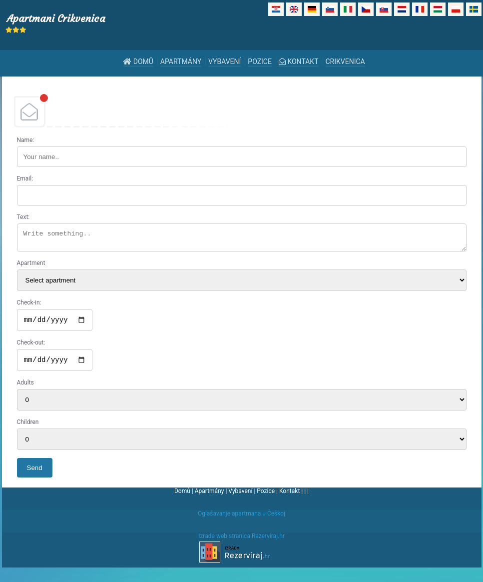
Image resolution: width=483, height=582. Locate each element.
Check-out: (31, 347)
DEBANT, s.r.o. (242, 112)
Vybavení (224, 62)
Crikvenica (345, 62)
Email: (25, 178)
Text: (23, 217)
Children (28, 428)
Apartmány (180, 62)
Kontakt (299, 62)
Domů (138, 62)
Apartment (31, 266)
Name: (25, 140)
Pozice (260, 62)
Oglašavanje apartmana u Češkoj (241, 519)
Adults (25, 388)
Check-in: (29, 305)
